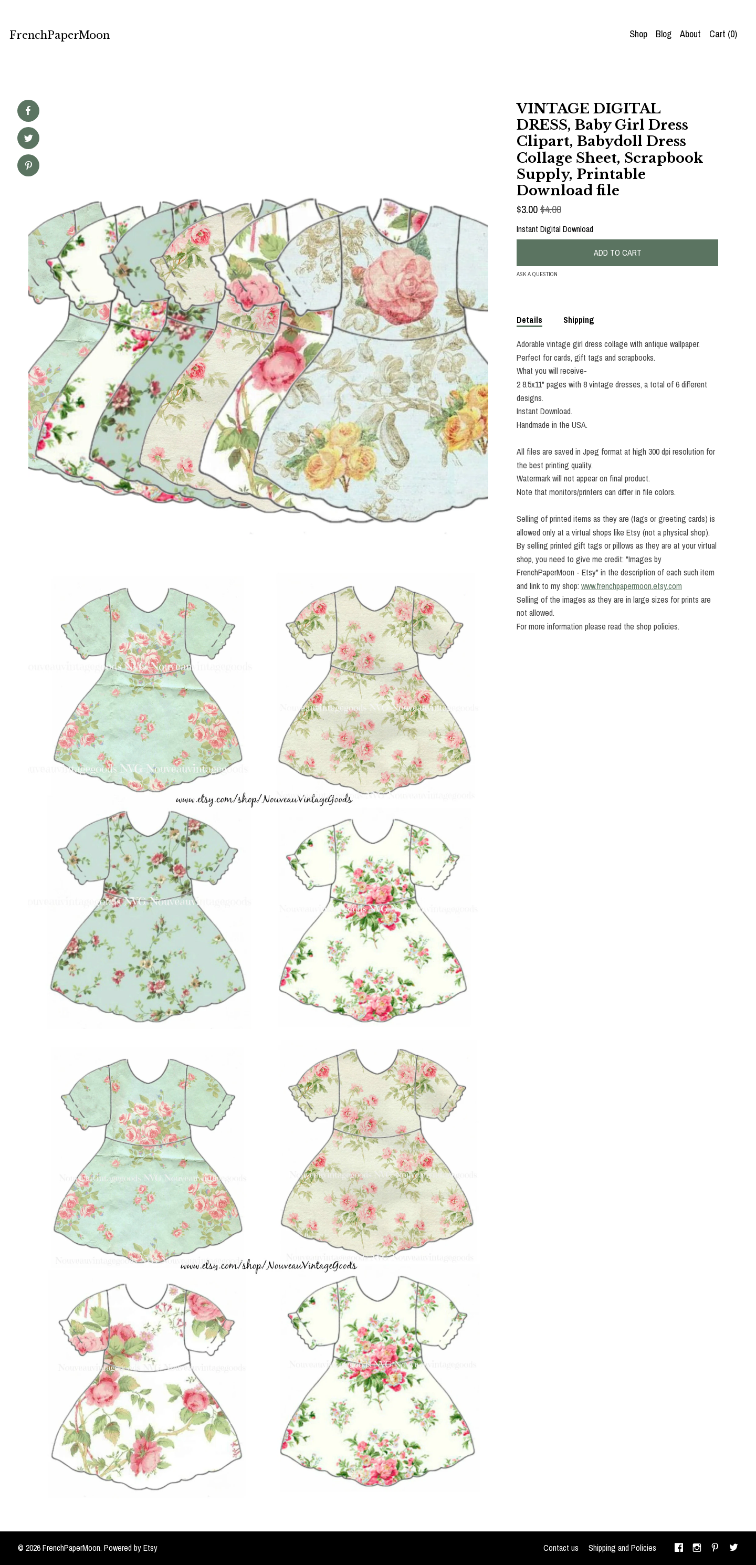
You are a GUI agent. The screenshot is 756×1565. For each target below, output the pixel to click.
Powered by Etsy (131, 1547)
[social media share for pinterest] (28, 166)
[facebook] (679, 1548)
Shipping (578, 319)
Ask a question (537, 274)
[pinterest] (715, 1548)
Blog (663, 33)
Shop (638, 33)
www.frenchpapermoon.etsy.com (631, 586)
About (690, 33)
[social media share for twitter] (28, 139)
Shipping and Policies (622, 1547)
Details (529, 319)
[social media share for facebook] (28, 111)
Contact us (561, 1547)
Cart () (723, 33)
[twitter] (733, 1548)
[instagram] (697, 1548)
